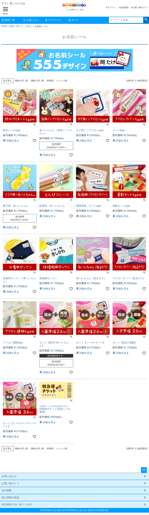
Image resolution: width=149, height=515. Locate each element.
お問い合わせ (9, 476)
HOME (4, 26)
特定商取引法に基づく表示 (16, 504)
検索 (146, 19)
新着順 (50, 80)
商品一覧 (8, 19)
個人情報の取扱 (10, 497)
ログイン (111, 7)
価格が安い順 (21, 80)
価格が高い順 (37, 80)
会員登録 (124, 7)
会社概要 (6, 490)
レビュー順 (61, 80)
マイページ (53, 19)
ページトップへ (144, 470)
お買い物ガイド (140, 7)
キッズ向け (26, 26)
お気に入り (31, 19)
